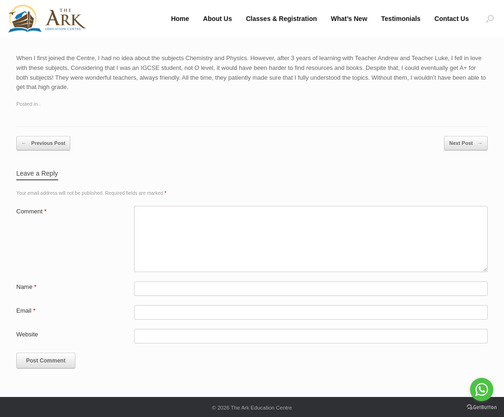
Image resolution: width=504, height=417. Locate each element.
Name (26, 286)
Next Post (466, 143)
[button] (490, 18)
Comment (31, 211)
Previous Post (43, 143)
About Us (217, 18)
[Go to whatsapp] (481, 389)
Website (27, 334)
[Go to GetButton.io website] (482, 407)
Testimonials (401, 18)
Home (180, 18)
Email (25, 310)
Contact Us (452, 18)
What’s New (349, 18)
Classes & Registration (281, 18)
